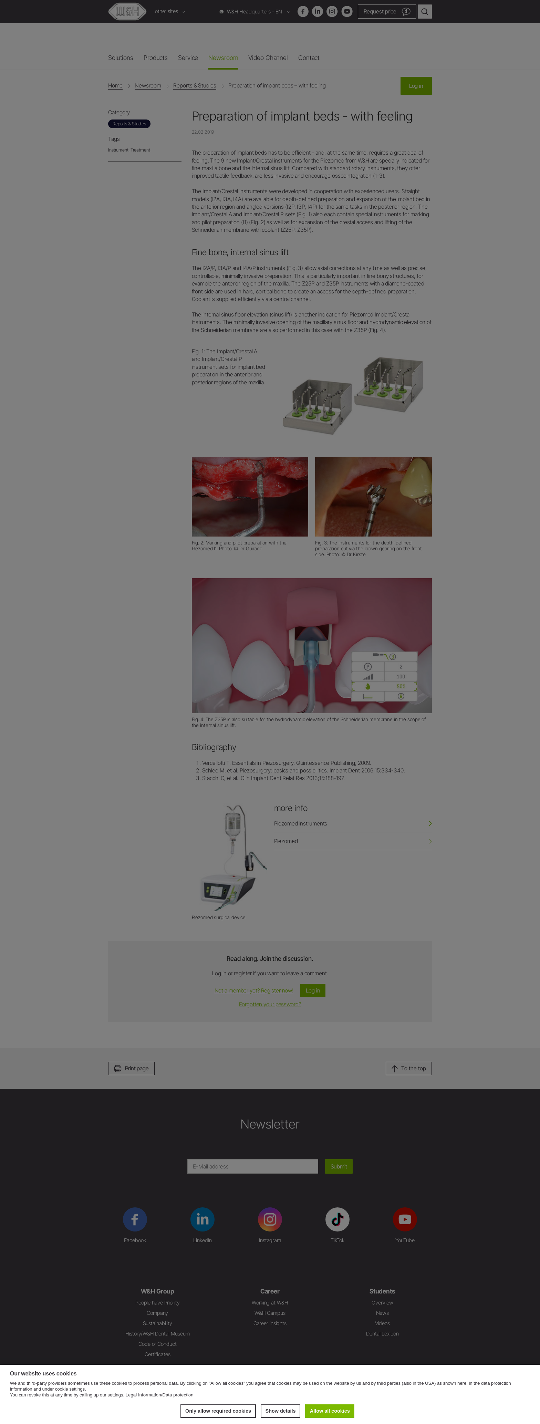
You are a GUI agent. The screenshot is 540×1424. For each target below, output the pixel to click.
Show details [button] (280, 1411)
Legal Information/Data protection (160, 1394)
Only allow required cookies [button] (218, 1411)
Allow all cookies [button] (330, 1411)
